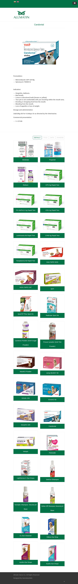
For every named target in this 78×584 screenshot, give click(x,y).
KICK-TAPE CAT (26, 287)
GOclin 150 (26, 398)
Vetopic (25, 451)
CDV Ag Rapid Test (52, 210)
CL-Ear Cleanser (26, 536)
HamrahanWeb (27, 578)
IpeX (52, 289)
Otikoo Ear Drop (52, 537)
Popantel (52, 160)
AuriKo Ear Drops (25, 562)
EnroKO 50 (52, 399)
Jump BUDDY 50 (52, 373)
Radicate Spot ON (52, 315)
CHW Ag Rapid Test (52, 235)
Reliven (25, 185)
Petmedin (52, 453)
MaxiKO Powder (25, 371)
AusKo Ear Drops (52, 564)
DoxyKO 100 (25, 425)
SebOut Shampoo (52, 479)
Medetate (25, 160)
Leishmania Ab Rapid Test (25, 235)
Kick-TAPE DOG (52, 262)
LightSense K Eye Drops (25, 478)
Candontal (39, 24)
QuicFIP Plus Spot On (25, 314)
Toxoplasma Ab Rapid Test (25, 261)
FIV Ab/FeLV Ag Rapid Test (25, 210)
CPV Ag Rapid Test (52, 185)
